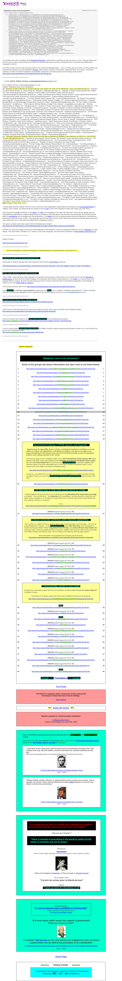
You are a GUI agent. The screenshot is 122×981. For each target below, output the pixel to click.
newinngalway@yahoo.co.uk (75, 292)
